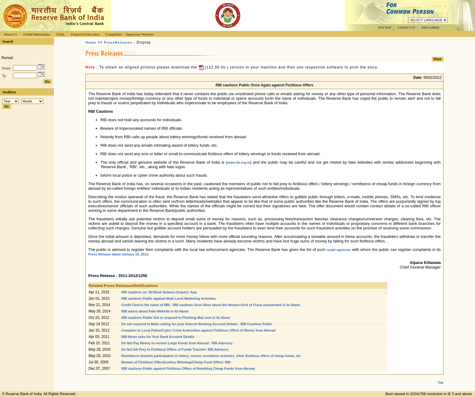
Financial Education (85, 34)
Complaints (113, 34)
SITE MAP (384, 27)
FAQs (60, 34)
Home (90, 42)
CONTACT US (406, 27)
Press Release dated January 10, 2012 (118, 254)
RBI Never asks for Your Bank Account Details (157, 337)
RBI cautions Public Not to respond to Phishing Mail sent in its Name (175, 317)
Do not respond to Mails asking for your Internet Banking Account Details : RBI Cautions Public (196, 324)
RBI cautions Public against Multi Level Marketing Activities (168, 298)
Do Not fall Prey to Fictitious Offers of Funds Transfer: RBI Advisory (175, 349)
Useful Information (36, 34)
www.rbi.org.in (238, 162)
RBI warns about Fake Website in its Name (155, 311)
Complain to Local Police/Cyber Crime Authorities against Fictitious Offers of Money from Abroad (198, 330)
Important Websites (140, 34)
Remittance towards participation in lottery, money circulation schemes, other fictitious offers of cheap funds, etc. (211, 356)
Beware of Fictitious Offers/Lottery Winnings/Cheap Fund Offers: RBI (176, 362)
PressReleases (118, 42)
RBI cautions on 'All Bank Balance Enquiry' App (159, 292)
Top (440, 377)
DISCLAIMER (430, 27)
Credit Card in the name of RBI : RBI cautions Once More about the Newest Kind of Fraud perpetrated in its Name (210, 305)
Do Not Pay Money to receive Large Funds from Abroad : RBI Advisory (177, 343)
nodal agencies (339, 250)
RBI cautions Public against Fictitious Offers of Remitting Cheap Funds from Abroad (188, 368)
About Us (10, 34)
